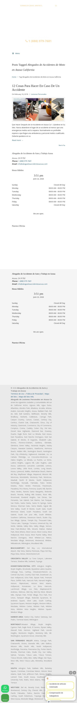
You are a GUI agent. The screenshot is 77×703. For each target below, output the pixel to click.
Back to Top (62, 145)
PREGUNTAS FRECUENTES (38, 2)
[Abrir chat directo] (70, 672)
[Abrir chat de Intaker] (48, 702)
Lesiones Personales (38, 94)
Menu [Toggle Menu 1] (16, 53)
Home (14, 77)
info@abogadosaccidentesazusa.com (38, 9)
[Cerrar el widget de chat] (74, 672)
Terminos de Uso (17, 394)
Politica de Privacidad (34, 394)
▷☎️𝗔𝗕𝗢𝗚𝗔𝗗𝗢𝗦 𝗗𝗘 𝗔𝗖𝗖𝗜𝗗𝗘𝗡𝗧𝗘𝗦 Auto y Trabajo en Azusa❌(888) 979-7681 (38, 26)
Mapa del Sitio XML (26, 397)
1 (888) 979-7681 (49, 6)
